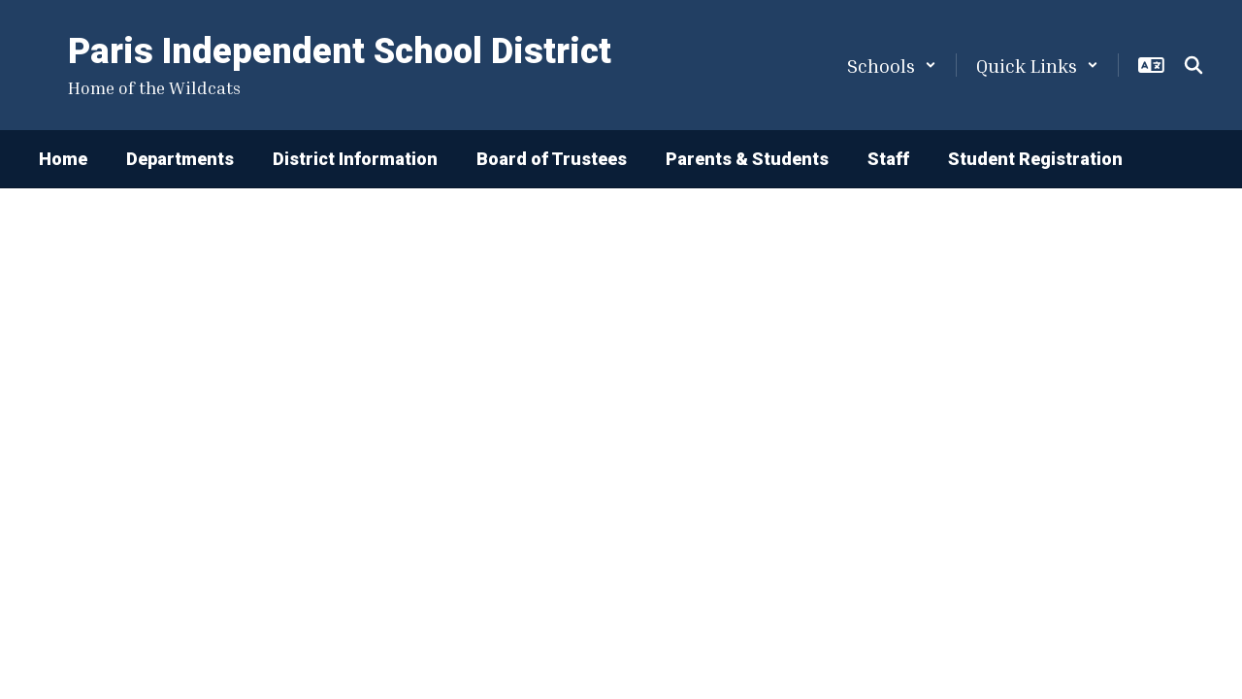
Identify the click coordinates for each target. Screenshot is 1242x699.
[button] (891, 65)
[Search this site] (1193, 65)
